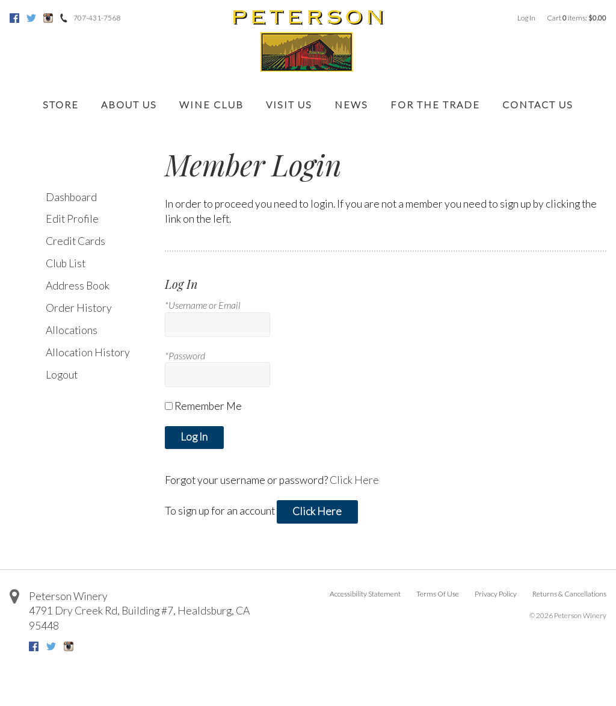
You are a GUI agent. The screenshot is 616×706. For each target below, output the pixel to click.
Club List (65, 263)
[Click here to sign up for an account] (317, 512)
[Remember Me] (169, 406)
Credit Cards (75, 241)
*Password (185, 355)
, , (139, 618)
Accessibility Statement (365, 593)
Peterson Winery (68, 596)
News (351, 104)
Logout (62, 374)
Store (61, 104)
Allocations (71, 330)
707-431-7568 (96, 17)
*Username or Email (203, 305)
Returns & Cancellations (569, 593)
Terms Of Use (437, 593)
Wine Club (211, 104)
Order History (79, 308)
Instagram (48, 18)
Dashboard (71, 197)
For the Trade (435, 104)
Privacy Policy (496, 593)
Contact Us (537, 104)
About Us (129, 104)
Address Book (77, 285)
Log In (526, 17)
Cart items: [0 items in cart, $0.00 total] (576, 17)
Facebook (14, 18)
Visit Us (289, 104)
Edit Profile (72, 218)
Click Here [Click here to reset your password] (354, 480)
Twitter (31, 18)
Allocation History (88, 352)
